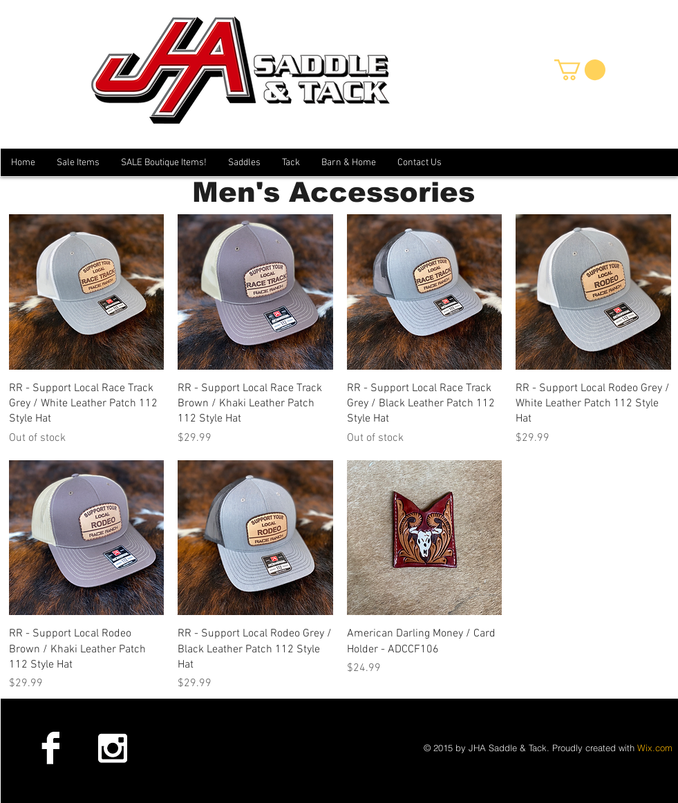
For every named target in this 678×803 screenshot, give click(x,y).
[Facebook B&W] (50, 747)
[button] (579, 69)
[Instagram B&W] (112, 747)
